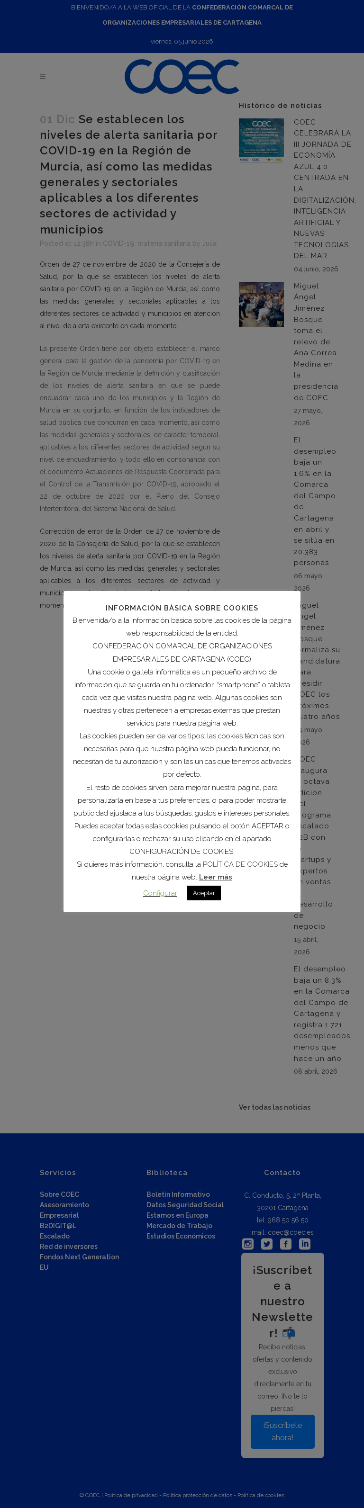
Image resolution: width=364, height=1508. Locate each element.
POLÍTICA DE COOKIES (240, 864)
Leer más (215, 877)
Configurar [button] (160, 893)
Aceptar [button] (204, 893)
